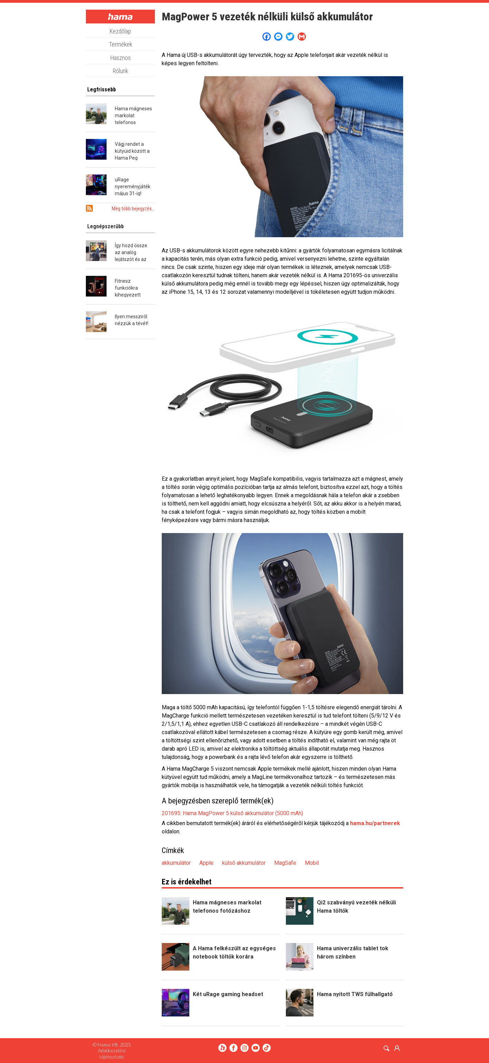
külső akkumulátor (244, 863)
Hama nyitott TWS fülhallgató (355, 994)
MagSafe (285, 863)
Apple (206, 863)
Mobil (312, 863)
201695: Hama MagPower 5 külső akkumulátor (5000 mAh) (232, 813)
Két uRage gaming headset (228, 994)
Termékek (120, 44)
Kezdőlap (120, 31)
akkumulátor (176, 863)
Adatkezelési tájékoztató (112, 1053)
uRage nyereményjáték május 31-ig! (132, 186)
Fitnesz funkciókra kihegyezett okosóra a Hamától (128, 294)
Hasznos (120, 57)
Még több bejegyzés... (133, 208)
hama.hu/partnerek (375, 823)
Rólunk (120, 71)
